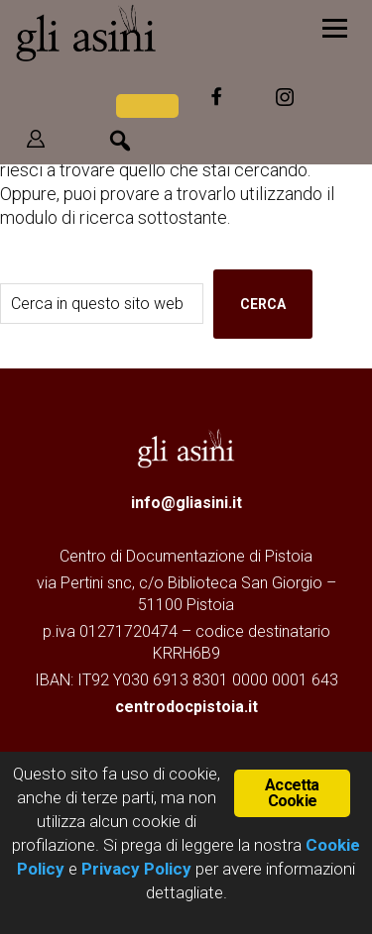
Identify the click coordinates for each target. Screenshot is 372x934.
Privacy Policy (136, 869)
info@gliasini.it (186, 502)
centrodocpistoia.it (186, 706)
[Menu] (335, 27)
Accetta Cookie (291, 793)
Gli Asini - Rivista (144, 32)
